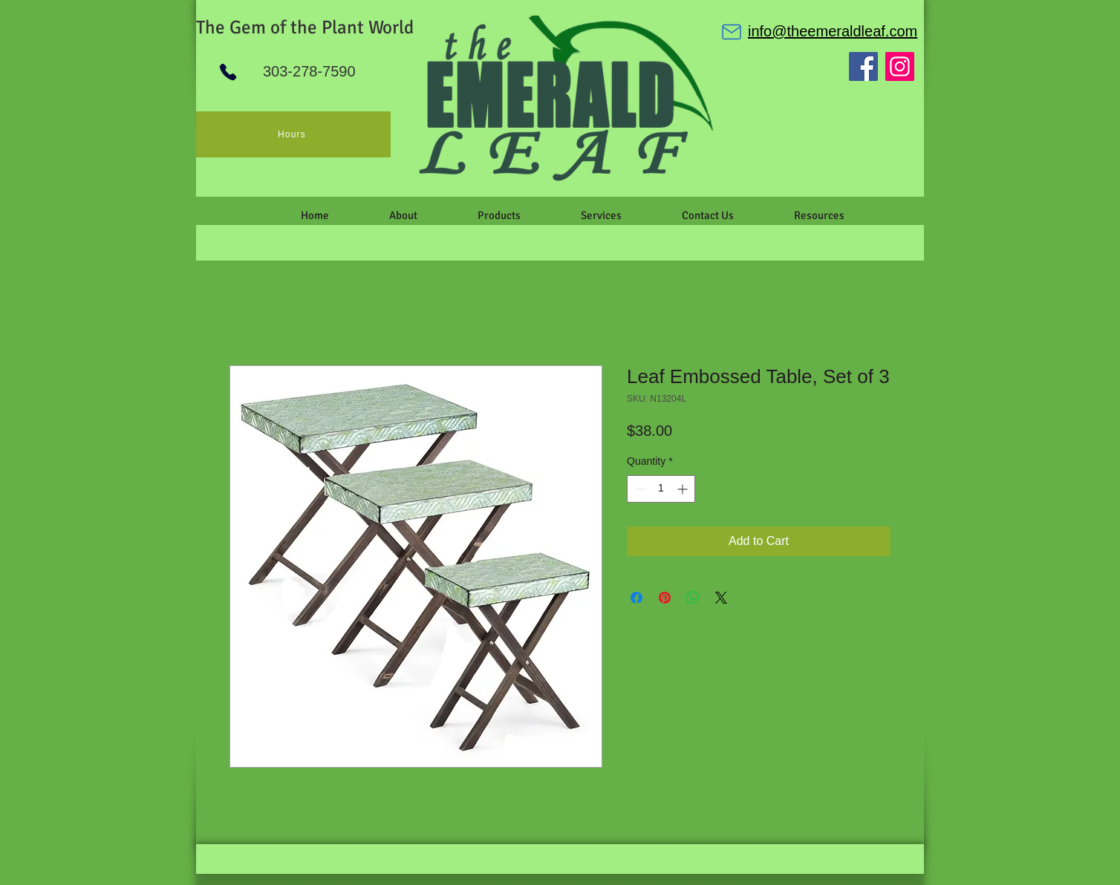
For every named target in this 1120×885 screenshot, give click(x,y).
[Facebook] (863, 66)
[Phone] (228, 72)
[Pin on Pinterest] (665, 598)
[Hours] (293, 134)
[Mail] (731, 32)
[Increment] (683, 489)
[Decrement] (638, 489)
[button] (403, 215)
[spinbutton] (661, 489)
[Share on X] (721, 598)
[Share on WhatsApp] (693, 598)
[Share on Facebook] (636, 598)
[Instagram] (899, 66)
